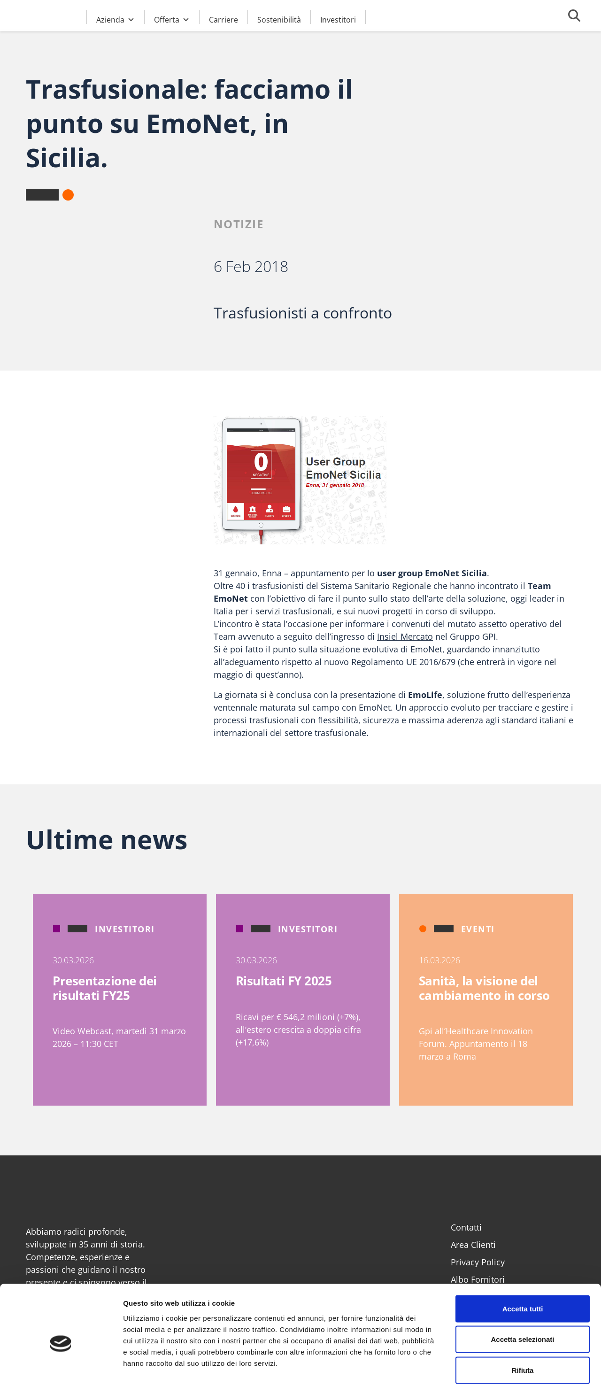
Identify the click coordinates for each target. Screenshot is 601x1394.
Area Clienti (473, 1244)
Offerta (172, 18)
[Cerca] (574, 15)
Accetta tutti (522, 1271)
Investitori (338, 19)
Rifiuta (523, 1332)
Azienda (115, 18)
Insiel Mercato (405, 636)
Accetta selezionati (522, 1302)
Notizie (239, 224)
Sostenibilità (279, 19)
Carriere (223, 19)
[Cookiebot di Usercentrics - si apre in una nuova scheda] (61, 1376)
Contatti (466, 1227)
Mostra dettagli (494, 1375)
